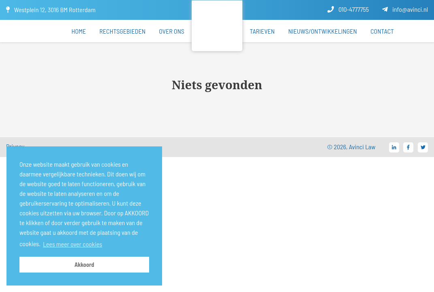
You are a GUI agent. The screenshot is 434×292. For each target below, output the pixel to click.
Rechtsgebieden (122, 31)
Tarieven (262, 31)
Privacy (15, 146)
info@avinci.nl (405, 9)
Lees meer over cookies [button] (72, 244)
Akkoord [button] (84, 264)
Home (78, 31)
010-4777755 (348, 9)
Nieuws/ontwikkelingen (322, 31)
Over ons (171, 31)
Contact (382, 31)
